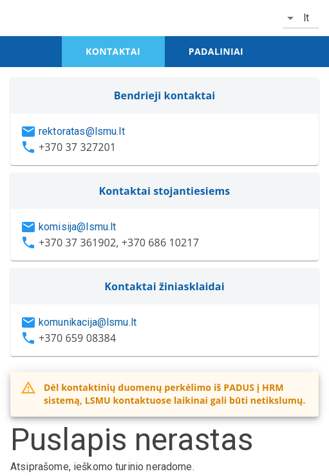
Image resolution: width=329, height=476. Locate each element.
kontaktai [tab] (113, 51)
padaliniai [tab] (216, 51)
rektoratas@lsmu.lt (82, 131)
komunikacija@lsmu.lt (87, 322)
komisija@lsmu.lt (77, 227)
